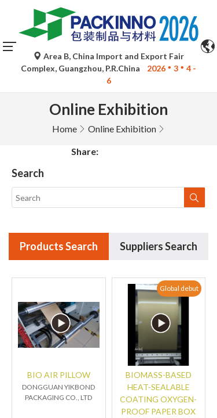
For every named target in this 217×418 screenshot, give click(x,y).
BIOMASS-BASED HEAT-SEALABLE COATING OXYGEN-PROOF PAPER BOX (158, 301)
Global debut (179, 195)
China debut (80, 381)
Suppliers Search (158, 153)
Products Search (59, 153)
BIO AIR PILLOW (58, 282)
